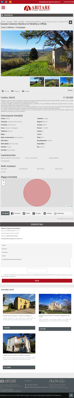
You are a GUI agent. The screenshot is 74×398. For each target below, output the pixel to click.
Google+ (36, 213)
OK (71, 395)
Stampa (68, 90)
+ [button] (3, 180)
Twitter (26, 213)
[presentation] (37, 270)
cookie (31, 395)
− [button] (3, 183)
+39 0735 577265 (67, 2)
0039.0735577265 (12, 236)
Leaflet (67, 206)
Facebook (15, 213)
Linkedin (47, 213)
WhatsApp (59, 213)
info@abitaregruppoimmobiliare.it (48, 2)
